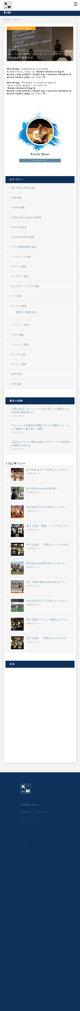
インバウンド (18, 256)
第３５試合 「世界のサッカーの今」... (48, 638)
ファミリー (17, 324)
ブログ (14, 334)
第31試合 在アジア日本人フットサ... (46, 507)
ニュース (16, 305)
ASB (13, 197)
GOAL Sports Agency (22, 217)
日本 (13, 383)
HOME (7, 19)
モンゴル (16, 354)
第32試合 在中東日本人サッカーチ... (46, 563)
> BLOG (16, 19)
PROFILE (40, 160)
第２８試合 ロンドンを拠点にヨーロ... (47, 619)
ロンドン (16, 364)
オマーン (16, 266)
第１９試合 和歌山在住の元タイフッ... (47, 582)
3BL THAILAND (20, 187)
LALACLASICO (20, 237)
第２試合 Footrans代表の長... (42, 488)
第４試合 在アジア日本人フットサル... (47, 469)
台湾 (13, 374)
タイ (13, 296)
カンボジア (17, 276)
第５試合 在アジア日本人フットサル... (47, 600)
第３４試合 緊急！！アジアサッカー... (48, 525)
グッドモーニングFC (22, 286)
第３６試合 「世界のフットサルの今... (48, 544)
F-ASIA (15, 207)
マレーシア (17, 344)
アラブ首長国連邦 (21, 246)
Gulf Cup (16, 227)
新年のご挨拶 (23, 312)
